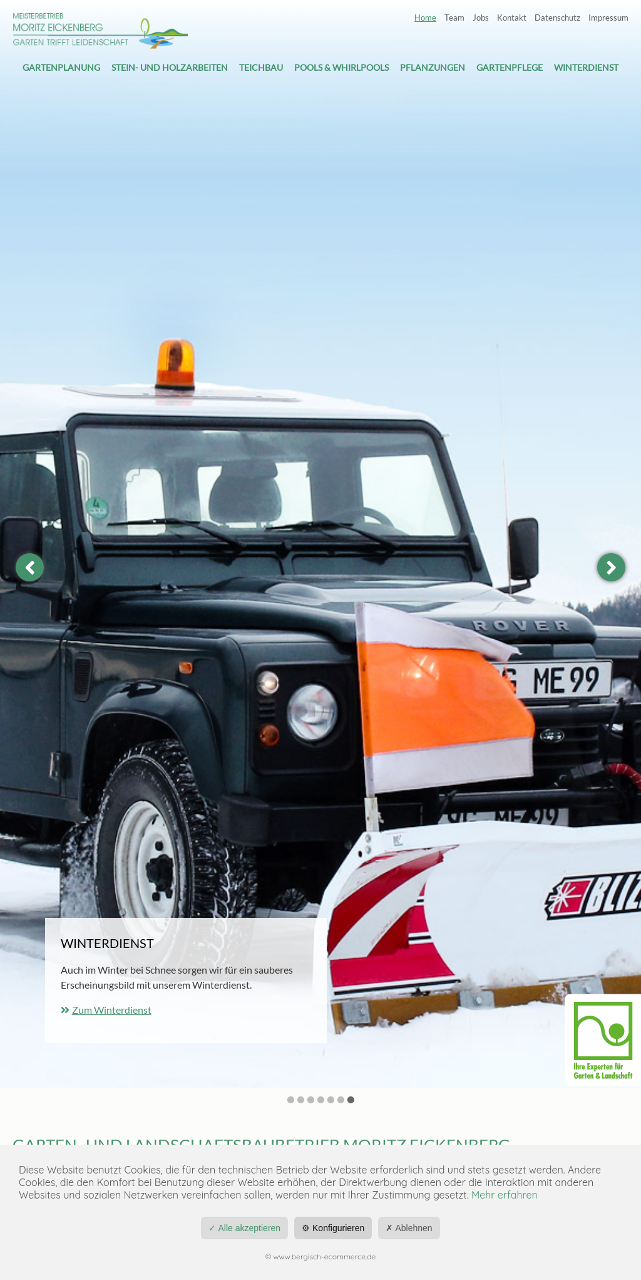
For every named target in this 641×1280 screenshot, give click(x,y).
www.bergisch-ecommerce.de (325, 1256)
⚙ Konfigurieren (333, 1228)
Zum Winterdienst (111, 1010)
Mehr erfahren (504, 1195)
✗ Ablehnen (409, 1228)
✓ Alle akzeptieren (244, 1228)
